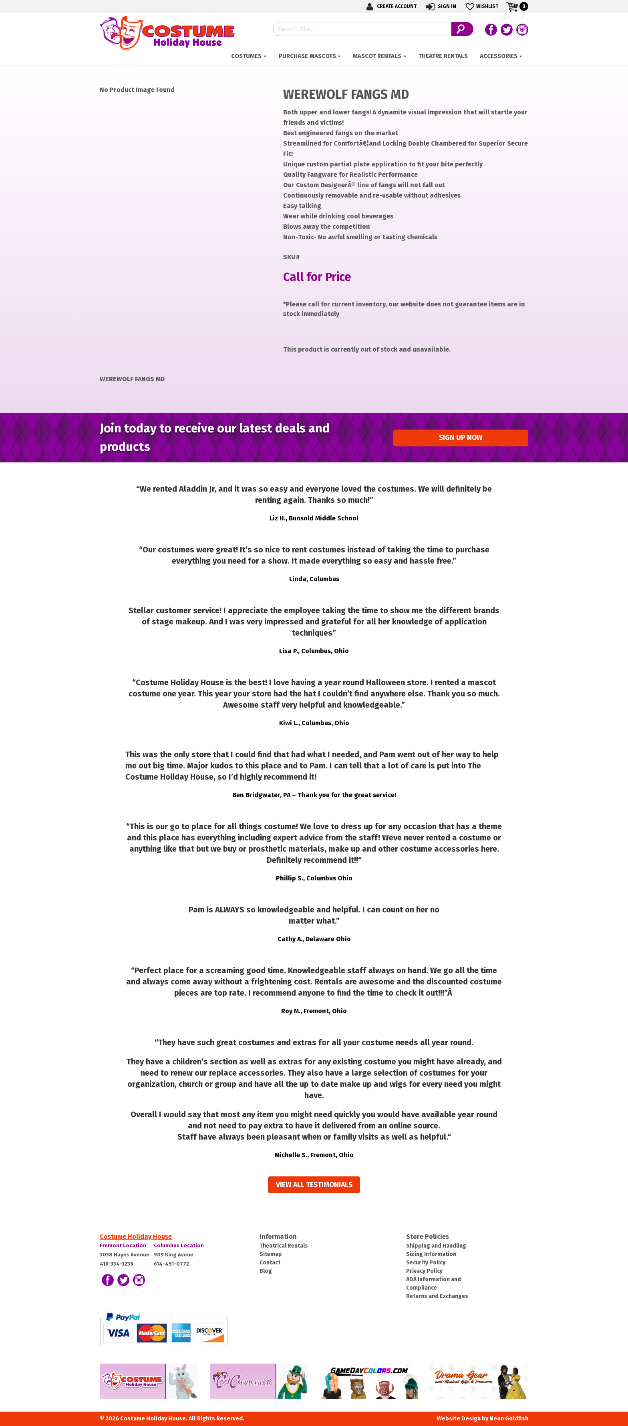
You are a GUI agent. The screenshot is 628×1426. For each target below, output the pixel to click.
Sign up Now (461, 438)
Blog (266, 1271)
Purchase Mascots (307, 56)
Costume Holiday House (136, 1236)
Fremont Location (123, 1245)
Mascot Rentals (377, 56)
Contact (270, 1262)
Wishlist (481, 7)
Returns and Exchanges (437, 1296)
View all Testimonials (314, 1185)
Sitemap (271, 1254)
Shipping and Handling (436, 1245)
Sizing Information (431, 1254)
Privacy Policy (424, 1271)
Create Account (390, 7)
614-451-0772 (171, 1264)
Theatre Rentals (443, 56)
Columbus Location (179, 1245)
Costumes (246, 56)
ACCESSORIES (498, 56)
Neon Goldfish (508, 1418)
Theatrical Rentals (284, 1245)
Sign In (440, 7)
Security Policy (425, 1262)
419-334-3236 (116, 1264)
